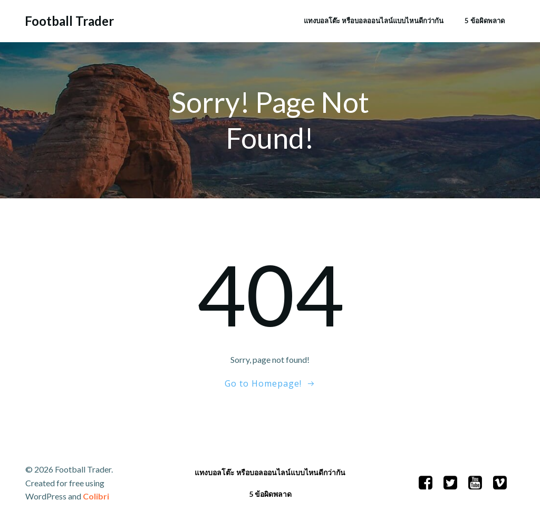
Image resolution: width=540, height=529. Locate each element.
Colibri (96, 496)
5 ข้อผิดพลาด (485, 20)
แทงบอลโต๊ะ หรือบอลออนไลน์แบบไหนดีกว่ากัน (373, 20)
